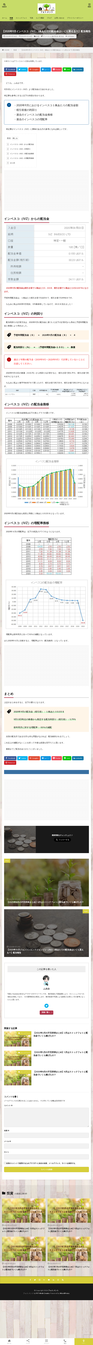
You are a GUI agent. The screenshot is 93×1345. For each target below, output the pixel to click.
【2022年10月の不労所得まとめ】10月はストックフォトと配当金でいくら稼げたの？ (23, 1229)
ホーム (4, 18)
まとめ (11, 163)
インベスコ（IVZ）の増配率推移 (20, 158)
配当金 (61, 36)
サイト (6, 1152)
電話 (65, 1341)
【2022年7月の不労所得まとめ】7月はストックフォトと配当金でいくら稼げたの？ (69, 1268)
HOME (6, 50)
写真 (31, 18)
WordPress (64, 1293)
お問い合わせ (59, 18)
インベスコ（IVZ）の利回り (19, 149)
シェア (28, 1341)
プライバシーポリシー (75, 18)
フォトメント (53, 1290)
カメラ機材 (40, 18)
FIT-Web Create (42, 1293)
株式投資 (55, 36)
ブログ (49, 18)
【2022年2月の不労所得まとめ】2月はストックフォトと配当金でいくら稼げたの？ (60, 1034)
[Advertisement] (46, 189)
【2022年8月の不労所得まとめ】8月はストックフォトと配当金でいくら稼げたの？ (23, 1268)
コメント (8, 1105)
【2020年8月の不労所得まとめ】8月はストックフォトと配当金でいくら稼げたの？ (60, 1073)
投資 (11, 18)
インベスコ (47, 36)
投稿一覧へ (46, 1012)
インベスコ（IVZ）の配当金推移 (20, 153)
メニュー (46, 1341)
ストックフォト (21, 18)
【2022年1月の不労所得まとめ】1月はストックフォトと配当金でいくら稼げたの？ (60, 1053)
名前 (6, 1130)
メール (7, 1141)
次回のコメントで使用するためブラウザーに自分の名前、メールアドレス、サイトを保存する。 (41, 1163)
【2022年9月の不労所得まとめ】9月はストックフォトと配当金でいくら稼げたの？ (69, 1229)
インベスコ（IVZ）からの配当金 (20, 144)
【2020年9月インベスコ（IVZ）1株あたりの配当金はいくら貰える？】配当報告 (50, 50)
